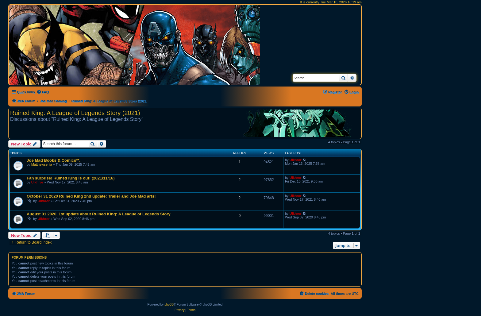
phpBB (169, 304)
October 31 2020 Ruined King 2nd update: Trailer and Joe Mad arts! (91, 196)
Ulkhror (296, 160)
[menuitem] (43, 92)
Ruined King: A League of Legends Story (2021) (75, 113)
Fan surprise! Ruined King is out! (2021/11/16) (71, 178)
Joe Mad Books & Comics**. (53, 160)
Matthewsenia (41, 164)
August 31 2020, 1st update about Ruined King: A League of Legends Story (99, 214)
